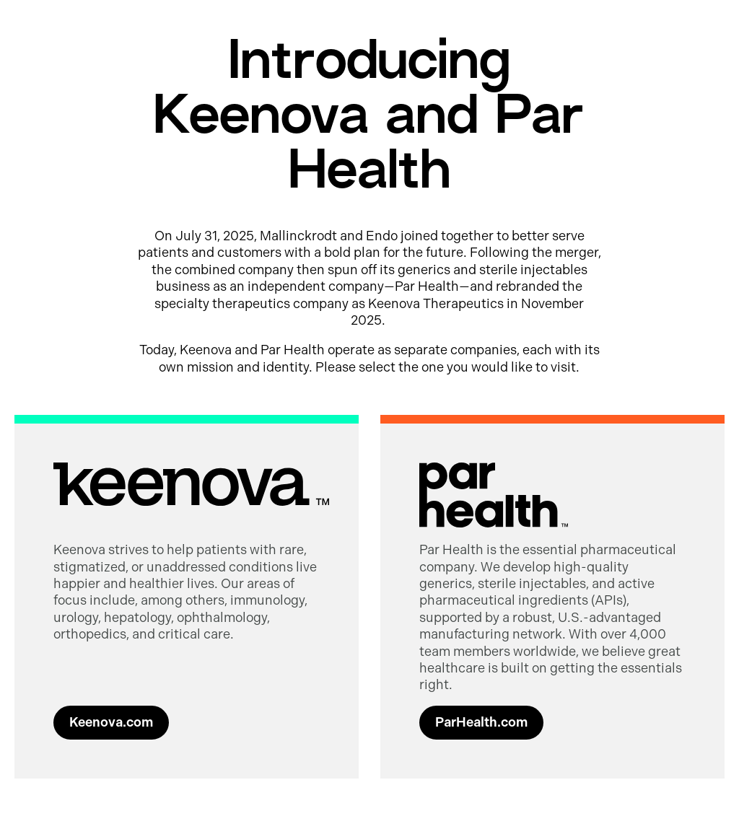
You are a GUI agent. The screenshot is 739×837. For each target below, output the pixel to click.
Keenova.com (111, 722)
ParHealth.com (481, 722)
